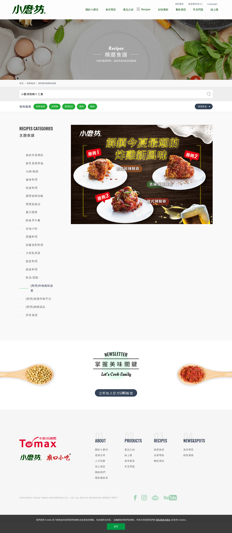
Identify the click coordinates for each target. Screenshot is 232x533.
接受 (116, 526)
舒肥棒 (54, 116)
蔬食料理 (32, 279)
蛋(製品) (69, 116)
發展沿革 (100, 465)
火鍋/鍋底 (32, 181)
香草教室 (130, 470)
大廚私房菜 (33, 262)
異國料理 (32, 246)
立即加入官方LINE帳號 (116, 402)
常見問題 (130, 476)
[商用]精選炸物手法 (38, 308)
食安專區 (188, 459)
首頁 (21, 93)
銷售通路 (188, 465)
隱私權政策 (101, 487)
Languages (212, 4)
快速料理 (32, 197)
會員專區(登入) (195, 4)
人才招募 (100, 470)
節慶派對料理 (35, 254)
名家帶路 (159, 465)
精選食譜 (31, 93)
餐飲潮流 (159, 470)
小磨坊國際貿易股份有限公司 (28, 10)
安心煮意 (100, 476)
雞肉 (81, 116)
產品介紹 (130, 459)
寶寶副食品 (33, 213)
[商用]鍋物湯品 (35, 316)
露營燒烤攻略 (35, 205)
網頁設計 (107, 507)
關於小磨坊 (101, 459)
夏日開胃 (32, 221)
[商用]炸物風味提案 (47, 93)
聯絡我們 (100, 481)
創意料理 (32, 270)
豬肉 (92, 116)
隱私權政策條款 (163, 520)
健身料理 (32, 189)
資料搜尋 (179, 4)
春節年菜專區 (35, 164)
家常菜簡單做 (35, 173)
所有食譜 (40, 116)
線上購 (128, 465)
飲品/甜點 (32, 287)
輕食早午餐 (33, 230)
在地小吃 (32, 238)
